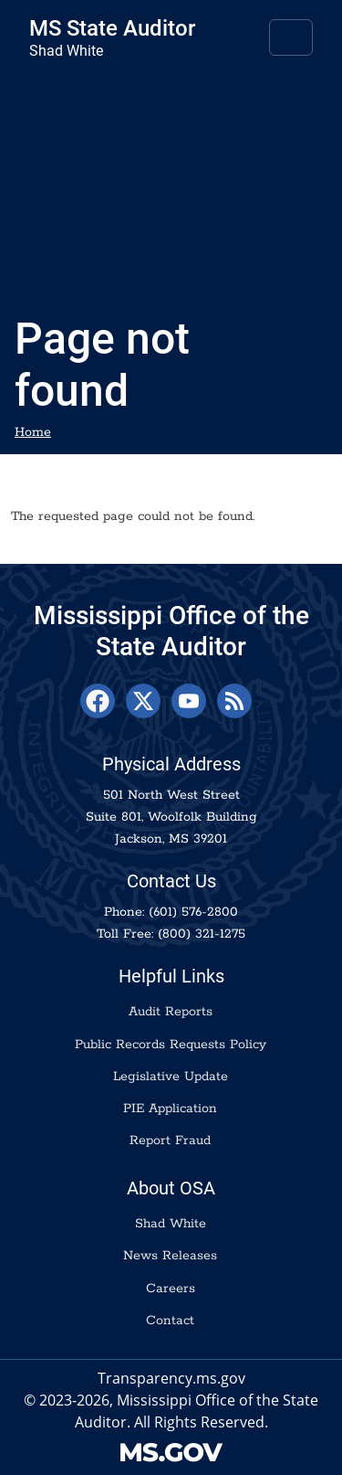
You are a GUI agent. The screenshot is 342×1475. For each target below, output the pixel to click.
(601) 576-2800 (193, 912)
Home (33, 432)
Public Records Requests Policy (170, 1044)
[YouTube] (188, 701)
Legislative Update (170, 1076)
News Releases (170, 1255)
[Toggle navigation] (291, 37)
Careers (170, 1288)
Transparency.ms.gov (171, 1378)
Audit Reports (170, 1011)
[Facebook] (97, 701)
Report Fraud (170, 1140)
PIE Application (170, 1108)
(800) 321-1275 (201, 934)
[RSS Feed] (234, 701)
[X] (143, 701)
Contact (170, 1320)
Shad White (170, 1223)
